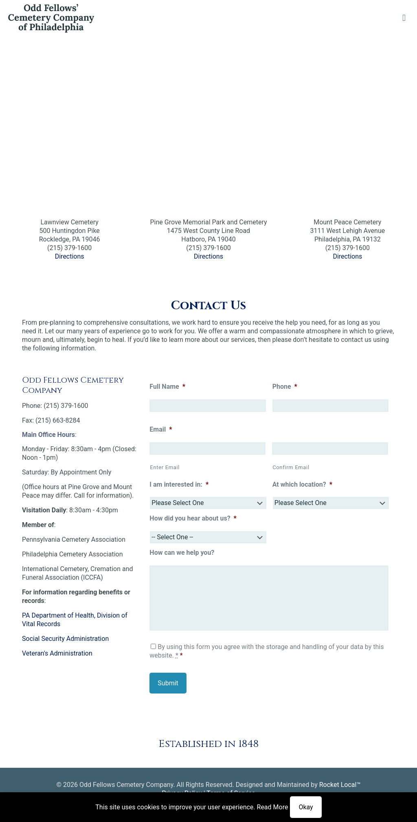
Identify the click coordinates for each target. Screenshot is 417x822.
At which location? (302, 484)
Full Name (167, 386)
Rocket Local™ (340, 785)
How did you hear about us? (193, 518)
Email (160, 429)
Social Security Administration (65, 639)
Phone (284, 386)
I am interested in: (178, 484)
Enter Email (165, 467)
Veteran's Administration (57, 653)
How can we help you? (181, 552)
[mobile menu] (404, 18)
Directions (69, 256)
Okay (305, 807)
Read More (272, 807)
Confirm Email (290, 467)
